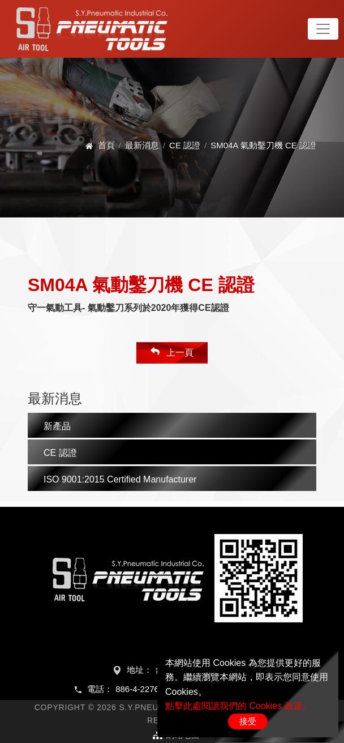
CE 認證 (184, 145)
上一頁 (172, 352)
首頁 (106, 145)
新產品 (57, 426)
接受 (247, 721)
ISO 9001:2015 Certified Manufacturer (120, 479)
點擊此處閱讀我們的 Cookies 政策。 (238, 706)
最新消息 (142, 145)
